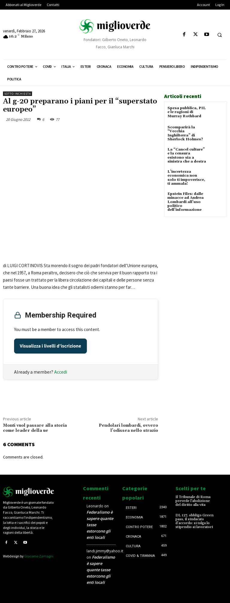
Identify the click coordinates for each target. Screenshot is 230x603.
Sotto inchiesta (17, 93)
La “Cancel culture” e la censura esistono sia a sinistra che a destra (186, 155)
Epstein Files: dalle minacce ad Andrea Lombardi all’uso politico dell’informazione (185, 201)
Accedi (60, 372)
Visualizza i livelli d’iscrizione (50, 346)
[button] (219, 34)
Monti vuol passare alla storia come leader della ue (35, 428)
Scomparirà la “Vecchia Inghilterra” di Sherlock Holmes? (185, 133)
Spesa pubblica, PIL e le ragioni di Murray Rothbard (186, 112)
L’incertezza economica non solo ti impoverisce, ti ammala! (186, 177)
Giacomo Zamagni (38, 556)
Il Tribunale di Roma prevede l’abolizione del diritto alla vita (193, 501)
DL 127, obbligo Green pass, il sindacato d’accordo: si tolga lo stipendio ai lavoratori (194, 521)
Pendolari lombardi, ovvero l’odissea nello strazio (128, 428)
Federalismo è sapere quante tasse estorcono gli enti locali (101, 569)
